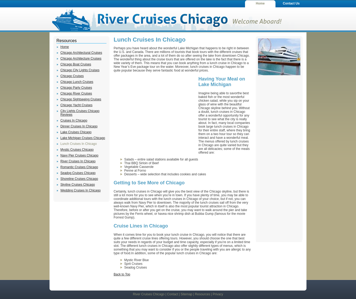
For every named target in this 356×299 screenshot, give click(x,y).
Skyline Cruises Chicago (77, 184)
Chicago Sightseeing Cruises (80, 99)
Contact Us (291, 3)
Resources (202, 294)
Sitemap (186, 294)
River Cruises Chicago (148, 294)
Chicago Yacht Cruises (76, 105)
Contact (172, 294)
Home (260, 3)
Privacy (218, 294)
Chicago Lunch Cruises (76, 82)
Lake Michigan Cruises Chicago (82, 138)
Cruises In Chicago (73, 120)
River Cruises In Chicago (78, 161)
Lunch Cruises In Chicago (78, 144)
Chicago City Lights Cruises (79, 70)
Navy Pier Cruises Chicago (79, 155)
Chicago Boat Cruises (75, 64)
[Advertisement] (153, 114)
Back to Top (122, 274)
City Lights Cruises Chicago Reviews (79, 113)
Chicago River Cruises (76, 93)
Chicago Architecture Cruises (80, 58)
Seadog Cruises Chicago (78, 173)
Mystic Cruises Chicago (77, 149)
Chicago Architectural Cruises (81, 53)
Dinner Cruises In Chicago (78, 126)
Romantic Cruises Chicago (79, 167)
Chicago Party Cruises (76, 88)
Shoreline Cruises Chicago (79, 179)
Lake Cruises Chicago (75, 132)
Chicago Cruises (72, 76)
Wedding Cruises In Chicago (80, 190)
